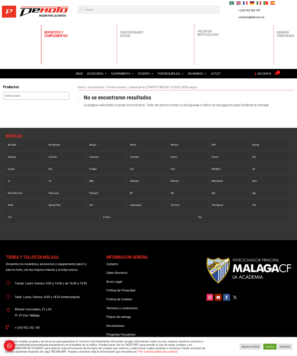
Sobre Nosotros (116, 273)
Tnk (254, 205)
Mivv (254, 181)
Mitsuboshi (217, 181)
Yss (200, 217)
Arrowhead (54, 145)
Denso (215, 157)
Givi (132, 169)
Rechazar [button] (285, 346)
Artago (92, 145)
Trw (10, 217)
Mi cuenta (264, 73)
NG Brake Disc (15, 193)
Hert (173, 169)
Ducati (11, 169)
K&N (91, 181)
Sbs (213, 193)
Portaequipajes (169, 73)
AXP (214, 145)
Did (254, 157)
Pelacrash (53, 193)
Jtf (49, 181)
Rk (131, 193)
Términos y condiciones (122, 308)
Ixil (253, 169)
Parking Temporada (285, 34)
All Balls (12, 145)
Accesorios (95, 73)
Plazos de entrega (118, 317)
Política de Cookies (119, 299)
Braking (12, 157)
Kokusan (134, 181)
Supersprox (135, 205)
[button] (65, 96)
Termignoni (217, 205)
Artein (133, 145)
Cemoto (52, 157)
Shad (10, 205)
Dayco (174, 157)
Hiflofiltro (216, 169)
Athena (174, 145)
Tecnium (175, 205)
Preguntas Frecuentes (121, 334)
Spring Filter (54, 205)
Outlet (216, 73)
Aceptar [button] (270, 346)
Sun (91, 205)
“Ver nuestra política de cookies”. (158, 351)
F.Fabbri (93, 169)
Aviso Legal (114, 281)
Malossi (175, 181)
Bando (255, 145)
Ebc (50, 169)
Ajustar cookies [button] (250, 346)
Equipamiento (120, 73)
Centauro (94, 157)
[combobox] (30, 96)
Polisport (93, 193)
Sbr (172, 193)
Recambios (195, 73)
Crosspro (134, 157)
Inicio (79, 73)
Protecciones (116, 87)
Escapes (144, 73)
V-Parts (106, 217)
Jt (9, 181)
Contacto (112, 264)
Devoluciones (115, 326)
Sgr (254, 193)
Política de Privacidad (120, 290)
